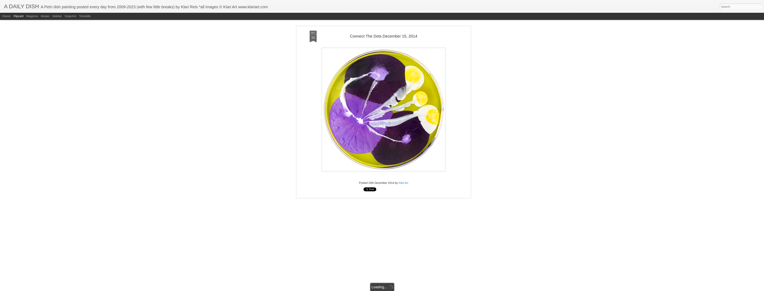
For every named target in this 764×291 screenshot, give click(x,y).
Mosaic (45, 16)
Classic (6, 16)
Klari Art (403, 120)
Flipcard (18, 16)
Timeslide (85, 16)
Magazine (32, 16)
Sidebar (57, 16)
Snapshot (70, 16)
